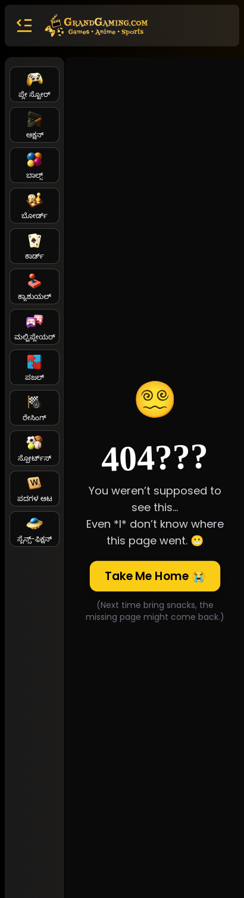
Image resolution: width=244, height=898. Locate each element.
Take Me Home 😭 (155, 576)
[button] (23, 25)
